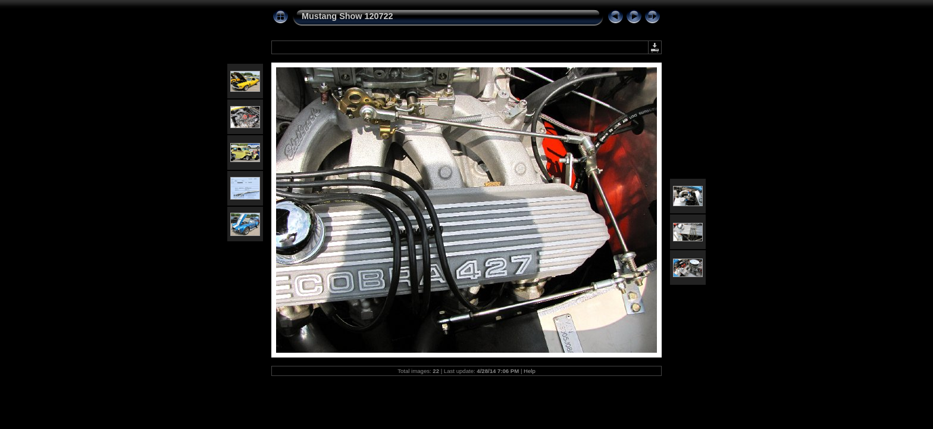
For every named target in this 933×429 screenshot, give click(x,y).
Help (530, 371)
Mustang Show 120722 (347, 16)
